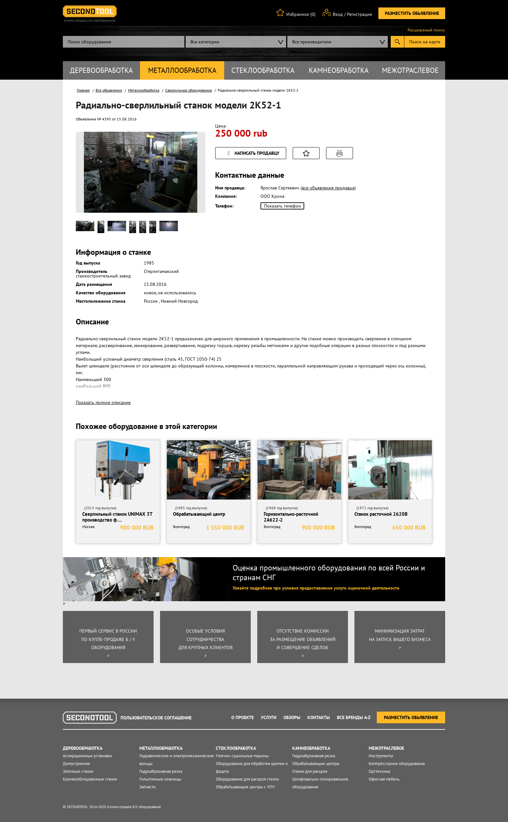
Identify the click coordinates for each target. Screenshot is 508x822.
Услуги (268, 717)
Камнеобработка (339, 70)
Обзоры (291, 717)
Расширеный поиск (426, 30)
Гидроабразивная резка (160, 771)
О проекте (242, 717)
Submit (397, 42)
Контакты (318, 717)
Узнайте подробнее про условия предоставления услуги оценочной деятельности (316, 588)
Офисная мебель (384, 779)
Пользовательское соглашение (156, 717)
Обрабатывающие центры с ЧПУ (245, 787)
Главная (83, 90)
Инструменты (381, 756)
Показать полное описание (103, 402)
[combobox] (236, 42)
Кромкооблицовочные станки (90, 779)
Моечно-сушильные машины (242, 756)
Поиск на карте (424, 42)
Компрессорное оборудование (397, 763)
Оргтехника (379, 771)
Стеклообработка (262, 70)
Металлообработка (182, 70)
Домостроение (76, 763)
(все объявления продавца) (328, 188)
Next (189, 180)
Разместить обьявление (412, 13)
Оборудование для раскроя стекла (247, 779)
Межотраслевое (410, 70)
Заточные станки (78, 771)
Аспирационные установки (87, 756)
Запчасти (147, 787)
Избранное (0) (301, 14)
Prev (92, 180)
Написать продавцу (252, 153)
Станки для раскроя (309, 771)
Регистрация (359, 14)
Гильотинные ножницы (160, 779)
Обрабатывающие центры (316, 763)
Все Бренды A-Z (354, 717)
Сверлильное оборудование (188, 90)
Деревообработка (101, 70)
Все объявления (109, 90)
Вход (338, 14)
